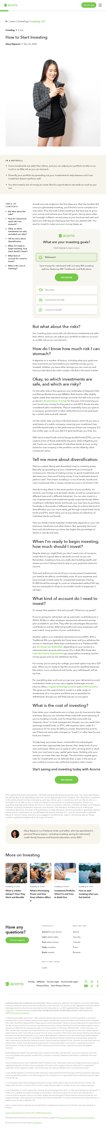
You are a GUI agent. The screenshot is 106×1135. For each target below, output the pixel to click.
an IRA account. (89, 686)
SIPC (12, 1010)
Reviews (77, 952)
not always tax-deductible (49, 646)
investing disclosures (21, 1013)
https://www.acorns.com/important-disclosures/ (76, 1118)
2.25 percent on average (54, 401)
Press (75, 947)
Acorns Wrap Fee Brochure (16, 1113)
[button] (97, 986)
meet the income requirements (48, 653)
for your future (52, 932)
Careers (76, 942)
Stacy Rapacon (13, 44)
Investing (10, 30)
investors (49, 947)
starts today (50, 937)
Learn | (13, 21)
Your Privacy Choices (60, 985)
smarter (48, 952)
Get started (66, 277)
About (76, 932)
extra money (50, 942)
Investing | (23, 21)
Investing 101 (38, 21)
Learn (44, 967)
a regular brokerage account (61, 686)
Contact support (17, 940)
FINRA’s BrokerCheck (43, 1113)
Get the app (88, 5)
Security (76, 937)
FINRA (8, 1010)
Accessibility (37, 1123)
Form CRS (30, 1113)
